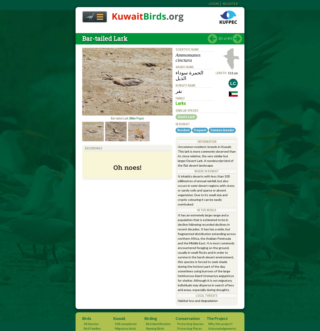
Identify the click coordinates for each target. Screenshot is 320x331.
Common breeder (222, 130)
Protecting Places (189, 328)
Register (230, 4)
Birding (150, 318)
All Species (91, 324)
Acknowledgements (222, 328)
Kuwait (119, 318)
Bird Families (92, 328)
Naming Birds (155, 328)
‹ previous (212, 38)
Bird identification (158, 324)
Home (93, 15)
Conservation (188, 318)
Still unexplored (125, 324)
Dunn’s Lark (186, 117)
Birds (86, 318)
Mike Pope (136, 118)
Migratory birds (125, 328)
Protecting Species (190, 324)
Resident (183, 130)
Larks (181, 103)
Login (214, 4)
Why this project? (220, 324)
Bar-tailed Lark (105, 38)
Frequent (200, 130)
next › (237, 38)
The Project (217, 318)
